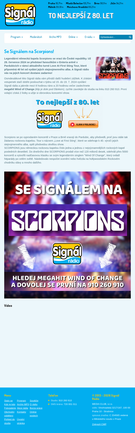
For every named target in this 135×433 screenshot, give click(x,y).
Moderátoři (36, 37)
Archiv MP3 (55, 37)
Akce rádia (22, 408)
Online (73, 37)
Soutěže (34, 400)
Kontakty (21, 412)
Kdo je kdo (9, 404)
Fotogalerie (10, 408)
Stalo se (8, 400)
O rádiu (90, 37)
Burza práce (36, 408)
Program (17, 37)
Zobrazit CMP (99, 424)
